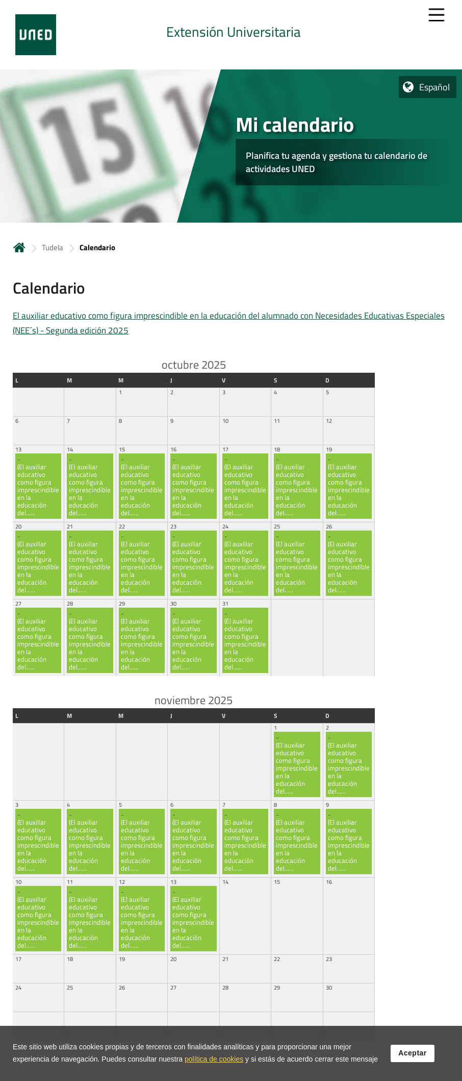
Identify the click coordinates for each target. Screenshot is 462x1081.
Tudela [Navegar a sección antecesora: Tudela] (52, 247)
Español (434, 87)
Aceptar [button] (412, 1055)
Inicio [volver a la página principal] (19, 247)
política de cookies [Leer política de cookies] (214, 1061)
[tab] (231, 34)
